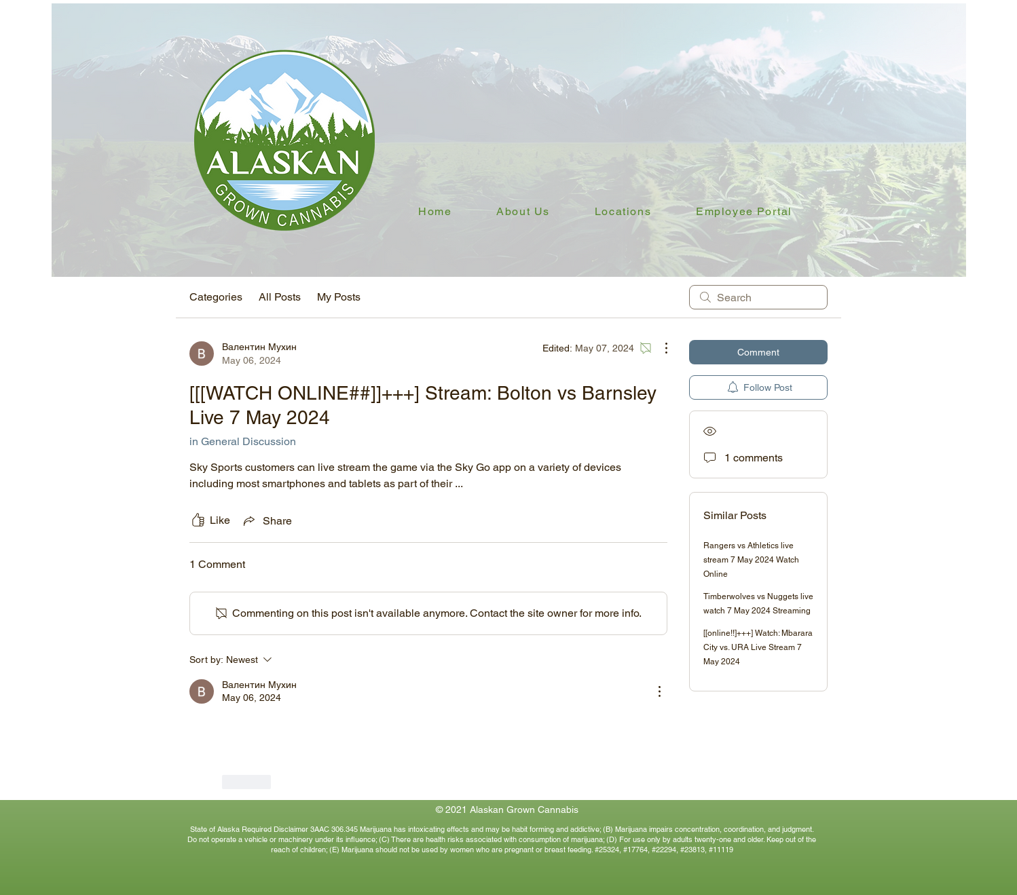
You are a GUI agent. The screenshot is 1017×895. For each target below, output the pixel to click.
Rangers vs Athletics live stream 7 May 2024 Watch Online (751, 560)
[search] (758, 297)
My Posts (338, 296)
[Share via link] (266, 520)
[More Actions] (659, 348)
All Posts (280, 296)
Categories (215, 296)
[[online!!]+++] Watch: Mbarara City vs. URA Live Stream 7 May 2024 (758, 647)
